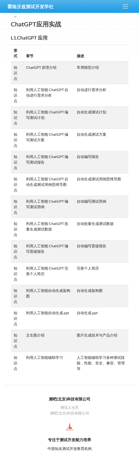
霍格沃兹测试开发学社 (30, 6)
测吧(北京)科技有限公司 (69, 413)
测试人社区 (69, 407)
